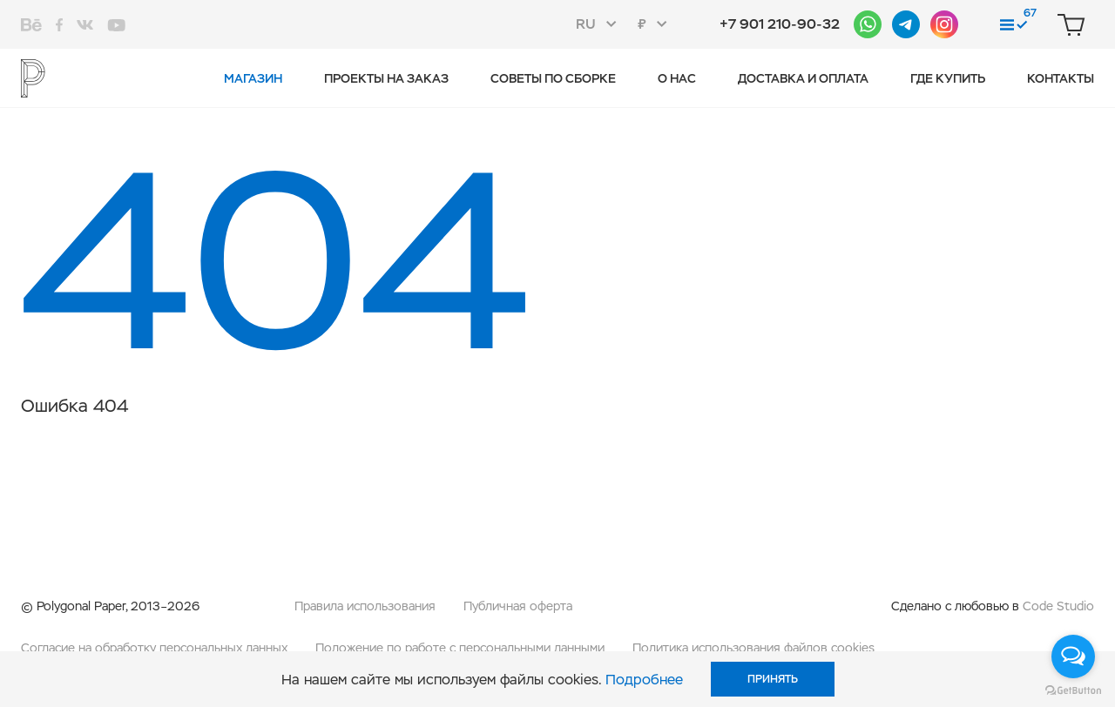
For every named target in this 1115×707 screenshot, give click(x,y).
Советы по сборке (553, 78)
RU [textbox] (586, 24)
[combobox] (601, 24)
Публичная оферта (517, 606)
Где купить (947, 78)
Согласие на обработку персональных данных (154, 648)
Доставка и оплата (803, 78)
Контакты (1060, 78)
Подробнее (644, 679)
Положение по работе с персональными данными (460, 648)
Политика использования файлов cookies (753, 648)
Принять (772, 679)
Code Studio (1058, 606)
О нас (677, 78)
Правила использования (365, 606)
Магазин (253, 78)
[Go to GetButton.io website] (1073, 689)
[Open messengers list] (1073, 656)
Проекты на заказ (386, 78)
